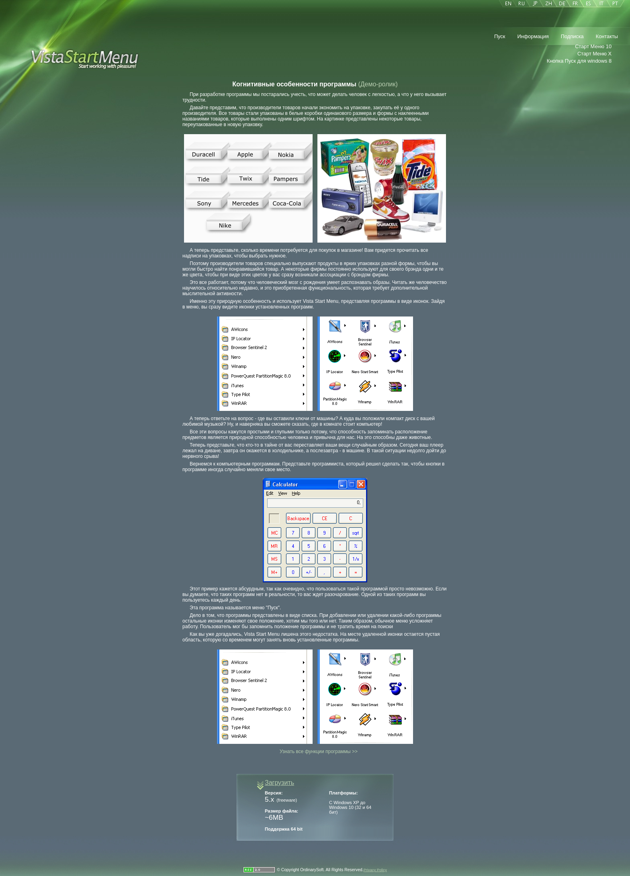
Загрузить (279, 782)
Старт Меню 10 (593, 46)
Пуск (499, 36)
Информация (532, 36)
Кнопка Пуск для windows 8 (579, 61)
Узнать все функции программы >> (319, 751)
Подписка (572, 36)
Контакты (607, 36)
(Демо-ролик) (377, 84)
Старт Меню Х (594, 54)
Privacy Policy (375, 870)
